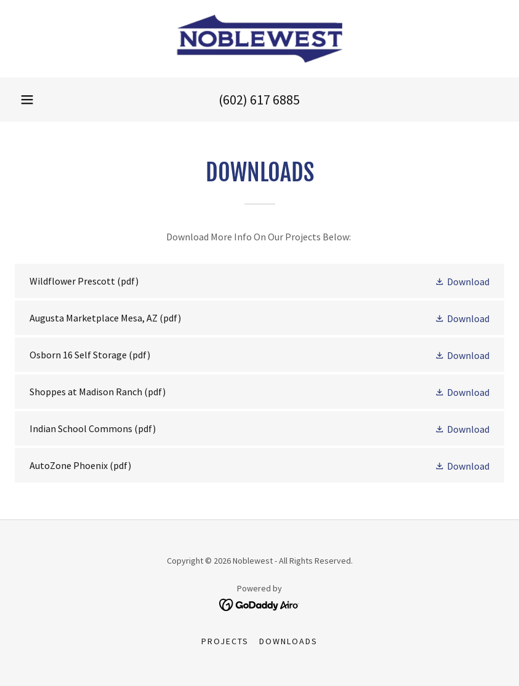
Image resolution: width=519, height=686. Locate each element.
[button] (27, 99)
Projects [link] (225, 641)
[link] (259, 39)
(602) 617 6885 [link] (259, 99)
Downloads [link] (288, 641)
